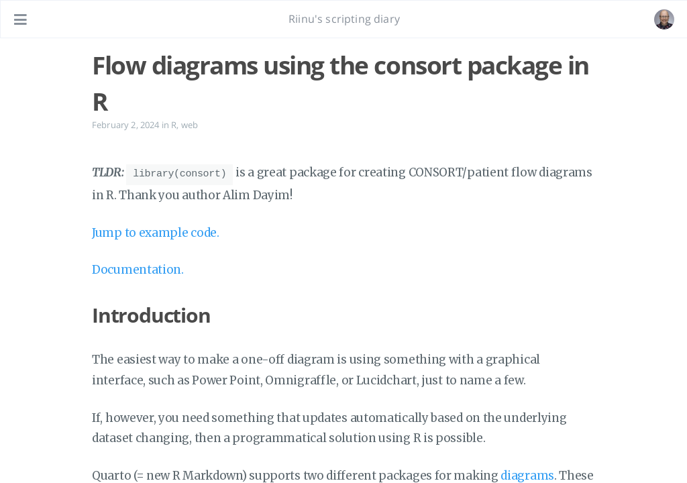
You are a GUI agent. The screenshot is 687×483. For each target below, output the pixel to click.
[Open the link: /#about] (664, 19)
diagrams (527, 473)
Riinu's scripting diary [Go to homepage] (344, 18)
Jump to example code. (155, 230)
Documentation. (138, 267)
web (189, 125)
